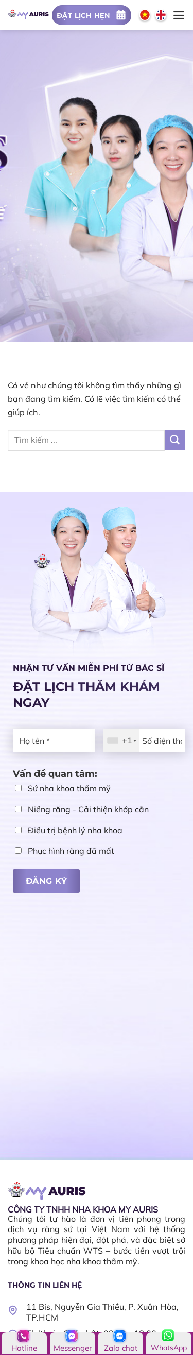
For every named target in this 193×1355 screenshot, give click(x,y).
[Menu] (178, 15)
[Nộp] (175, 440)
